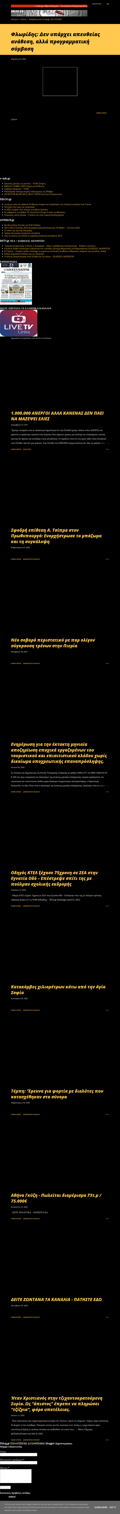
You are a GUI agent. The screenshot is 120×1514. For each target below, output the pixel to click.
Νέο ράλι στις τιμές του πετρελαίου (19, 207)
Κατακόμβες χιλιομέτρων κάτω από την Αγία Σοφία (58, 989)
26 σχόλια (27, 449)
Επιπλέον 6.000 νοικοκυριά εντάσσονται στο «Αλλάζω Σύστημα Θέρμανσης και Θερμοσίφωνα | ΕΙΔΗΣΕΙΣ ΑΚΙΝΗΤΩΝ (57, 248)
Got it (113, 1507)
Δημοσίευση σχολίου (31, 559)
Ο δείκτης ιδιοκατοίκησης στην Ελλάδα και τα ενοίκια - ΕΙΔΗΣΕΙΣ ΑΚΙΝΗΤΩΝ (39, 256)
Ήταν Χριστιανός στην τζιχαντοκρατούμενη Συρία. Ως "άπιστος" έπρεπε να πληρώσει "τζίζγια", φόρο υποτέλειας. (57, 1403)
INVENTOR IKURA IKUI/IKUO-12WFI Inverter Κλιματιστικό (33, 194)
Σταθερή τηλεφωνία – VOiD (16, 188)
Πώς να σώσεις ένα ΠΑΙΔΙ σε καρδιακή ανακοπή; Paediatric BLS (33, 235)
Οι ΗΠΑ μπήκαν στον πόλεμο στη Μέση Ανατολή (26, 209)
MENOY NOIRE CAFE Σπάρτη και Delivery (24, 186)
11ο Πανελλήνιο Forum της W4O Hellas (22, 225)
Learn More (100, 1507)
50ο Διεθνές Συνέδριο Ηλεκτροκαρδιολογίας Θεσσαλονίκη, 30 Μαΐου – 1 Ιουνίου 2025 (42, 227)
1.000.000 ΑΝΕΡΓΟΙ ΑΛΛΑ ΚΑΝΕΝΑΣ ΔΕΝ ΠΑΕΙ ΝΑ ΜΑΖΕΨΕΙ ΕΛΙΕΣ (57, 416)
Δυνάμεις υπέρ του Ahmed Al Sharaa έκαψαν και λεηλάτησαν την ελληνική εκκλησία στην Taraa (47, 204)
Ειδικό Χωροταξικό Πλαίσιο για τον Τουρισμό (24, 253)
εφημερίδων (20, 306)
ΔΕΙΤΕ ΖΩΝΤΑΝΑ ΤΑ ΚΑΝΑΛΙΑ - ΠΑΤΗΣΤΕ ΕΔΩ (56, 1299)
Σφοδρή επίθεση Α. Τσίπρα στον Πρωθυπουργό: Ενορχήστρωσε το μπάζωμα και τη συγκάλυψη (56, 535)
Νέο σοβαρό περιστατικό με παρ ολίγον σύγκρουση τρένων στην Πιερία (53, 643)
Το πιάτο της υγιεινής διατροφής (18, 230)
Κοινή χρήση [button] (101, 113)
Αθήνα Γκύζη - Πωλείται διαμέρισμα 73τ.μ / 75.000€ (56, 1198)
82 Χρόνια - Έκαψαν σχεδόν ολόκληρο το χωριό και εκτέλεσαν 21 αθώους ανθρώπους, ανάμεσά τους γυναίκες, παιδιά (55, 251)
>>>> (107, 449)
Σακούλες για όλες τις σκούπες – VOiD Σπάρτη (24, 183)
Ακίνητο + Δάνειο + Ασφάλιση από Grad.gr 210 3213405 (36, 19)
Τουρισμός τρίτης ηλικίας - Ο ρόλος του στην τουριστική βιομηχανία (34, 215)
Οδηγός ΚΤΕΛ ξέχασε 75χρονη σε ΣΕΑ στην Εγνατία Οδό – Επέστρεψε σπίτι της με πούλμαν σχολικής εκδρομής (54, 878)
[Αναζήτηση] (96, 4)
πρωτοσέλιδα (13, 306)
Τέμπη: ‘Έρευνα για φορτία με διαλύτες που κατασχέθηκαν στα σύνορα (57, 1094)
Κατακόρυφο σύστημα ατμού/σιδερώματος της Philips (28, 191)
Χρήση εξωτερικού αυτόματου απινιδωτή (22, 233)
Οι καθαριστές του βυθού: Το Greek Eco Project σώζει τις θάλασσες (34, 212)
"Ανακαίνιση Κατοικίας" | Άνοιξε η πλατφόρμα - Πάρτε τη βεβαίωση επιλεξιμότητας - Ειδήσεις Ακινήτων (50, 245)
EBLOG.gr (17, 11)
